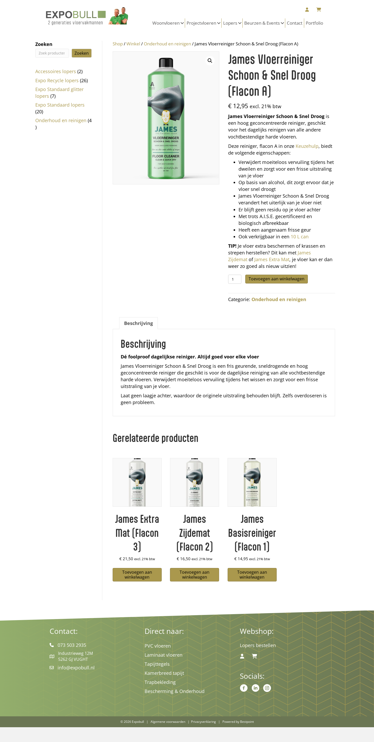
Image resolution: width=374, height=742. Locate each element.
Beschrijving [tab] (138, 323)
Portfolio (314, 23)
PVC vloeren (158, 646)
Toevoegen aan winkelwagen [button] (137, 574)
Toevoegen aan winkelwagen (276, 279)
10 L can (300, 236)
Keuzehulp (307, 146)
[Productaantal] (234, 279)
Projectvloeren (201, 23)
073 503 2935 (72, 645)
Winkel (133, 44)
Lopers (230, 23)
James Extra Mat (271, 259)
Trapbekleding (160, 682)
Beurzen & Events (262, 23)
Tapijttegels (157, 664)
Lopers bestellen (258, 645)
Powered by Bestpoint (238, 721)
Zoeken (43, 44)
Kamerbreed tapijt (164, 673)
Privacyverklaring (203, 721)
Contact (294, 23)
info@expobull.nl (76, 667)
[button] (182, 23)
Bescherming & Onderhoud (175, 691)
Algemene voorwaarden (168, 721)
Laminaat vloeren (163, 655)
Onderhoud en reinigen (167, 44)
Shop (118, 44)
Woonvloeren (166, 23)
